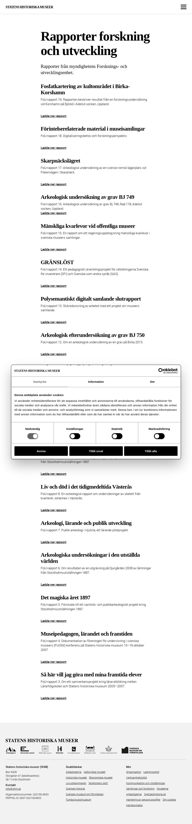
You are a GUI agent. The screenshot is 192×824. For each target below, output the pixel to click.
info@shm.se (13, 789)
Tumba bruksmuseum (78, 799)
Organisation (133, 772)
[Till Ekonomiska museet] (27, 749)
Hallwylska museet (94, 772)
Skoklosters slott (98, 783)
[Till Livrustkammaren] (74, 749)
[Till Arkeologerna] (11, 749)
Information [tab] (96, 381)
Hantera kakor (134, 805)
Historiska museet (76, 777)
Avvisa (41, 451)
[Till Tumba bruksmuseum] (108, 749)
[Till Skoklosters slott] (90, 749)
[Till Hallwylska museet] (45, 749)
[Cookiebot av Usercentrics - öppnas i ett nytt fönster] (161, 371)
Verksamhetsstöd (136, 777)
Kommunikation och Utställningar (145, 783)
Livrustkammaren (76, 783)
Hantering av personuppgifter (143, 799)
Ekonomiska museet (100, 777)
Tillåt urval (96, 451)
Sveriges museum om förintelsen (85, 794)
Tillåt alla (151, 451)
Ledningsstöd (151, 772)
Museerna (162, 788)
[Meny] (183, 7)
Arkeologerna (73, 772)
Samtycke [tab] (39, 381)
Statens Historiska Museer (29, 7)
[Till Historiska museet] (59, 749)
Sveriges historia (75, 788)
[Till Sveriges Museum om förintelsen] (132, 749)
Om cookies (169, 799)
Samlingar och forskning (140, 788)
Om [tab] (152, 381)
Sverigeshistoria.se (155, 794)
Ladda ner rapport (53, 116)
